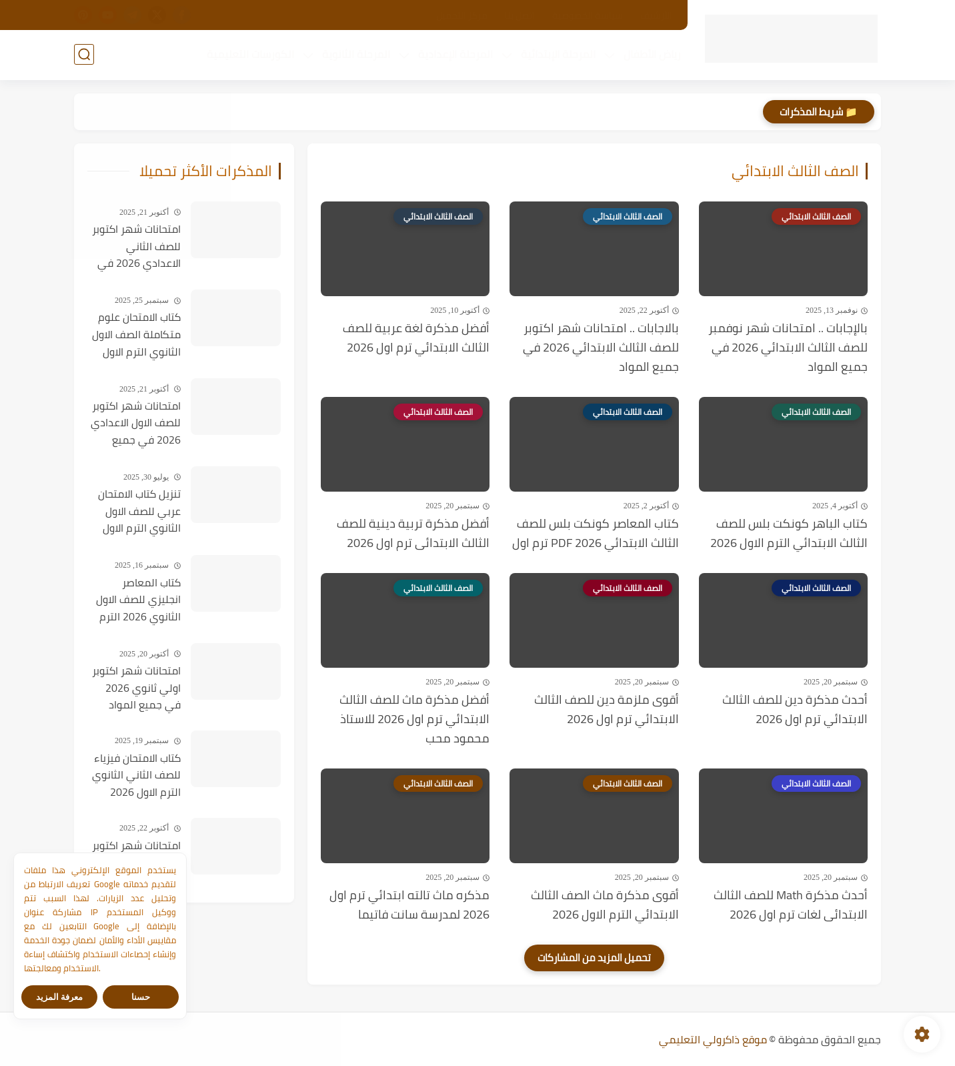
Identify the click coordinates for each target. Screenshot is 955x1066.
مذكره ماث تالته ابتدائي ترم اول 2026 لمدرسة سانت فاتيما (409, 905)
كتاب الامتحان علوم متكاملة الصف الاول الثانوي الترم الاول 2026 (136, 335)
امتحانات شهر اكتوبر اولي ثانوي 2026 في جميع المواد (136, 688)
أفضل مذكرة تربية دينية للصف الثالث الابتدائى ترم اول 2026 (413, 533)
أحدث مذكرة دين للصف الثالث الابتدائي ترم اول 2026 (795, 709)
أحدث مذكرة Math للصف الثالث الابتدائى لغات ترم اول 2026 (791, 905)
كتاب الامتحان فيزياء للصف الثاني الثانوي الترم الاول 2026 (136, 775)
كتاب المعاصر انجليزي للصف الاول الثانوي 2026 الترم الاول (138, 600)
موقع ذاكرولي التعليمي (713, 1039)
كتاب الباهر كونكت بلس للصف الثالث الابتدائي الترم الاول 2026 (789, 533)
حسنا (140, 997)
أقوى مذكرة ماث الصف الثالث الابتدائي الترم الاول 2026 (605, 905)
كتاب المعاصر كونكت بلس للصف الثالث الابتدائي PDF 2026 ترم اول (595, 533)
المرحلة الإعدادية (455, 54)
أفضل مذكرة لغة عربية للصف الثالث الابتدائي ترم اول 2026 (416, 338)
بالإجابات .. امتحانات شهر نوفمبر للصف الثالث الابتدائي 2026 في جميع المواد (788, 347)
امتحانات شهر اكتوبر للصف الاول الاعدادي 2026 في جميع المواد (136, 424)
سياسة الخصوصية (587, 15)
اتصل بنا (520, 15)
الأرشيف (656, 15)
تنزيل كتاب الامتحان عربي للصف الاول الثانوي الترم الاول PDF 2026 (139, 512)
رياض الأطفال (652, 54)
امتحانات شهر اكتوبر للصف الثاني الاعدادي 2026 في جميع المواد (136, 247)
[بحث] (84, 54)
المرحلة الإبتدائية (558, 54)
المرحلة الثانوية (356, 54)
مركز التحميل (462, 15)
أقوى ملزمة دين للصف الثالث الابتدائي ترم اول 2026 (606, 709)
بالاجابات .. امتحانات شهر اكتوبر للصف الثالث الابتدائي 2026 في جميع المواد (601, 347)
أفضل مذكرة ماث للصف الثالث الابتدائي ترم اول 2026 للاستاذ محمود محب (414, 719)
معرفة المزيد (59, 997)
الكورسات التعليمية (250, 54)
